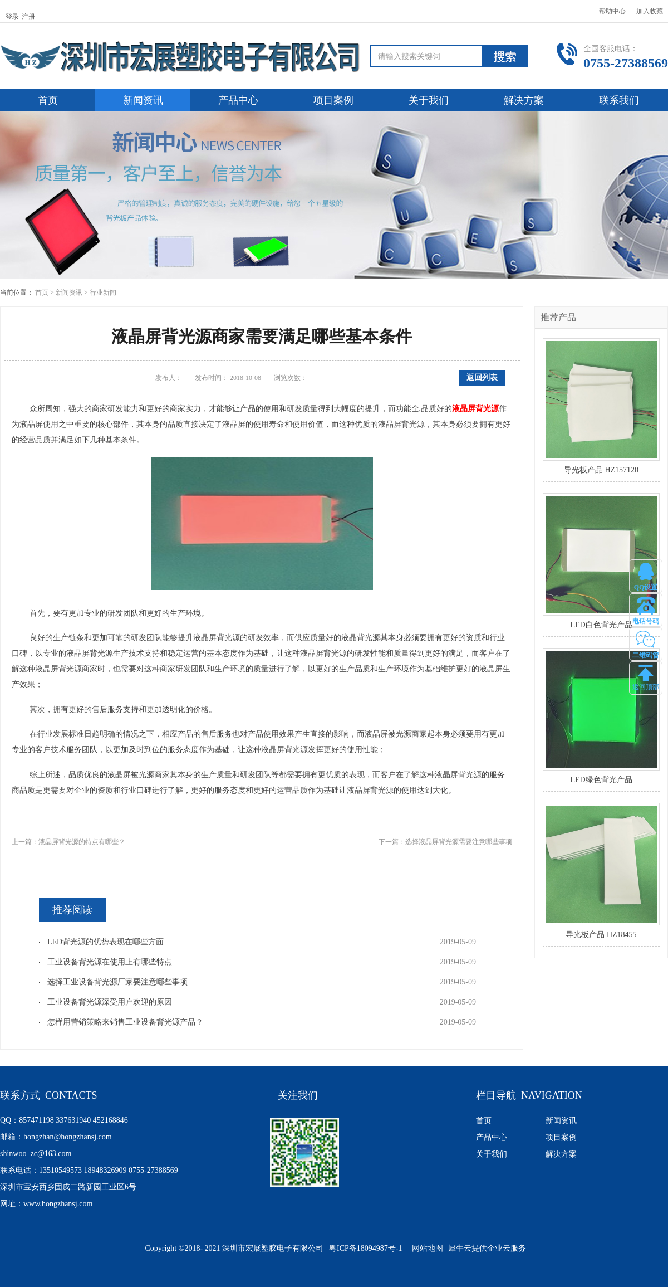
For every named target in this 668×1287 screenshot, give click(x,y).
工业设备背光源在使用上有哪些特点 (109, 962)
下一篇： (445, 842)
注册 (28, 17)
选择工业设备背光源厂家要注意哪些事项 (117, 982)
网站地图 (425, 1248)
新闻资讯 (69, 292)
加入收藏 (649, 11)
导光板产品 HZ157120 (601, 470)
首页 (48, 100)
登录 (12, 17)
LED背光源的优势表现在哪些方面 (105, 942)
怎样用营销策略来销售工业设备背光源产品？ (125, 1022)
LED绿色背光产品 (601, 780)
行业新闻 (103, 292)
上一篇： (68, 842)
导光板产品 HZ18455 (601, 934)
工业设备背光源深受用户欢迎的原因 (109, 1002)
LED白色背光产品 (601, 625)
